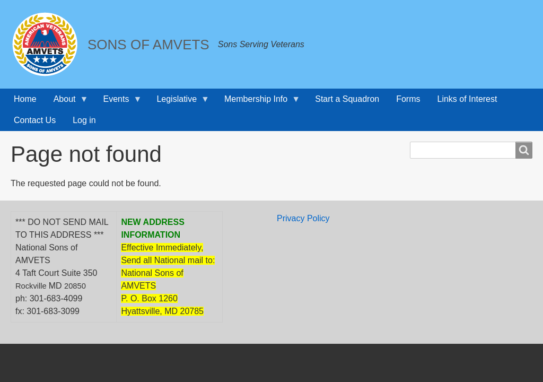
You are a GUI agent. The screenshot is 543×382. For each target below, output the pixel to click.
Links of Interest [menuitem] (467, 98)
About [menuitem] (67, 102)
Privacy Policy (303, 218)
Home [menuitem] (25, 98)
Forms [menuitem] (408, 98)
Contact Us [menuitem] (35, 120)
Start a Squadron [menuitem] (347, 98)
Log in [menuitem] (84, 120)
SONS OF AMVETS (148, 45)
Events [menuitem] (118, 102)
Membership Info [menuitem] (258, 102)
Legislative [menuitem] (178, 102)
